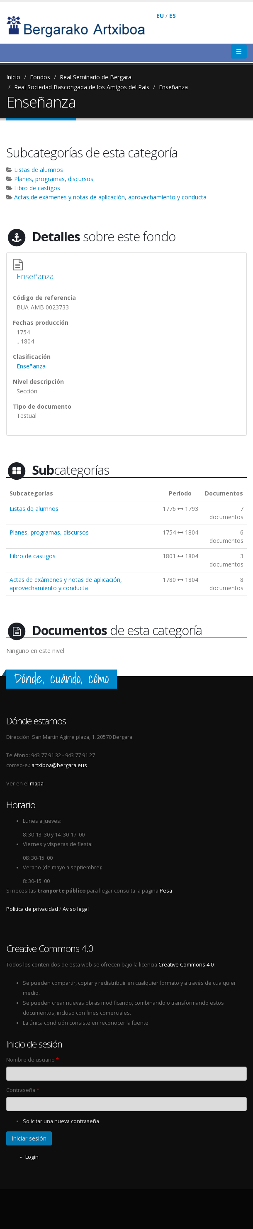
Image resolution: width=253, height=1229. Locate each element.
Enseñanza (173, 87)
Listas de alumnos (38, 170)
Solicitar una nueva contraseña (61, 1121)
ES (172, 16)
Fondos (40, 77)
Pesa (166, 890)
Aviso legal (76, 909)
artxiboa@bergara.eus (59, 765)
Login (32, 1156)
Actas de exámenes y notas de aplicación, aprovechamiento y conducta (110, 197)
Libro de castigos (37, 188)
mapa (37, 783)
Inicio (13, 77)
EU (160, 16)
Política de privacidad (32, 909)
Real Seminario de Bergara (95, 77)
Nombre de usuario (32, 1059)
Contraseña (22, 1090)
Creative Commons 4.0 (186, 964)
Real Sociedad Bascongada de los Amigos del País (81, 87)
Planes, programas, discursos (53, 179)
